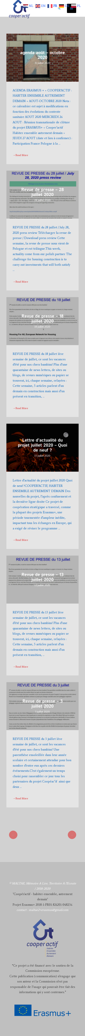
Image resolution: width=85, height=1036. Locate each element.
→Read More (20, 154)
